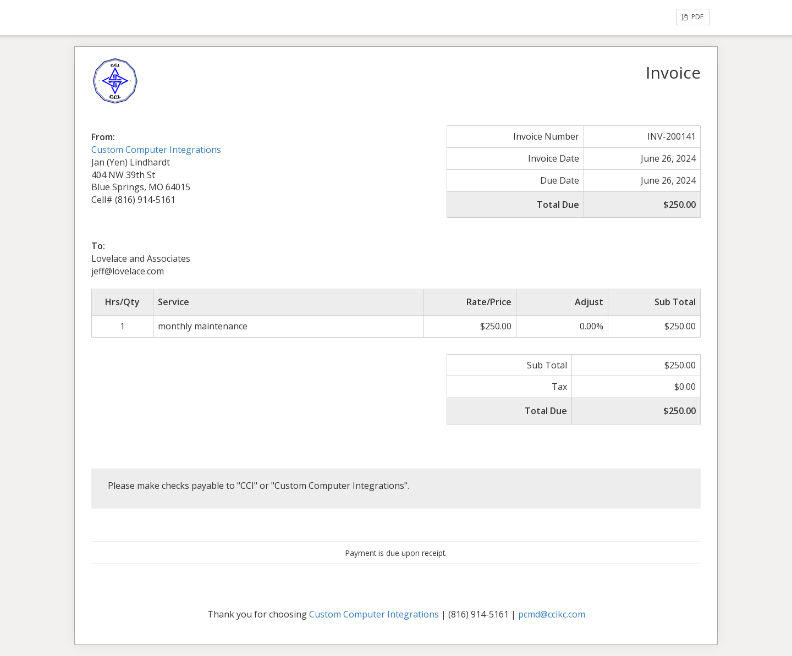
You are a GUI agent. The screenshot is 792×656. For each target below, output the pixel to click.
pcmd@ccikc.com (551, 614)
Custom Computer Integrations (156, 150)
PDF (692, 16)
